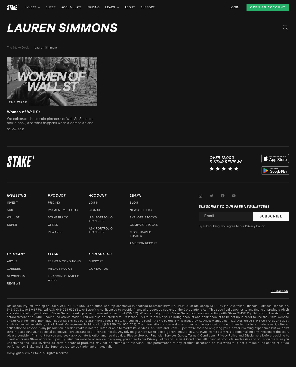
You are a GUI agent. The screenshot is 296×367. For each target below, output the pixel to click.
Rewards (55, 232)
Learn (112, 7)
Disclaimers (253, 335)
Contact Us (98, 268)
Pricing (93, 7)
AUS (10, 210)
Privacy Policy (60, 268)
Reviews (14, 283)
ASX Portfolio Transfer (101, 230)
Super (51, 7)
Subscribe (271, 216)
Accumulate (71, 7)
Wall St (13, 217)
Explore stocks (143, 217)
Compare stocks (144, 224)
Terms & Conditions (64, 261)
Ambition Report (143, 243)
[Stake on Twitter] (211, 195)
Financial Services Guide (63, 278)
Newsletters (141, 210)
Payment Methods (63, 210)
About (130, 7)
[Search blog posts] (285, 27)
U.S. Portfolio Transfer (101, 219)
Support (147, 7)
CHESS (53, 224)
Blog (134, 202)
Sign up (95, 210)
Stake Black (58, 217)
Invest (32, 7)
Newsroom (16, 276)
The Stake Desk (18, 47)
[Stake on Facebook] (222, 195)
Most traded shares (140, 234)
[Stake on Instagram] (200, 195)
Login (234, 7)
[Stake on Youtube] (233, 195)
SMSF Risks (93, 320)
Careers (14, 268)
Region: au (279, 291)
